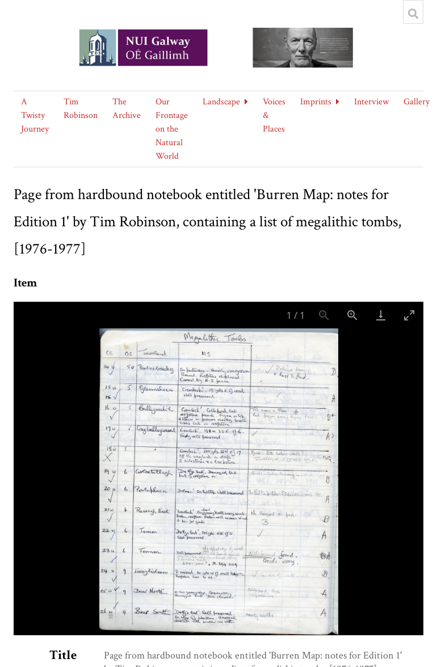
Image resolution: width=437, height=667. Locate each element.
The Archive (126, 108)
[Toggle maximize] (409, 315)
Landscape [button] (221, 102)
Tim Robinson (81, 108)
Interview (371, 102)
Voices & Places (274, 115)
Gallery (417, 102)
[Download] (381, 315)
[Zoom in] (352, 315)
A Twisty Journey (35, 115)
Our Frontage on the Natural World (172, 129)
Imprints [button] (315, 102)
